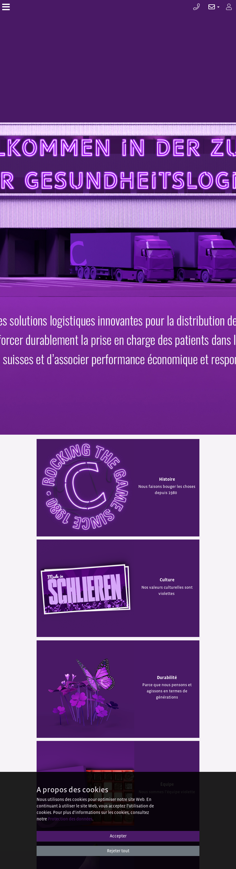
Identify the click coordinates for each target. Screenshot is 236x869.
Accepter (118, 835)
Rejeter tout (118, 850)
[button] (211, 7)
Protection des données (70, 818)
